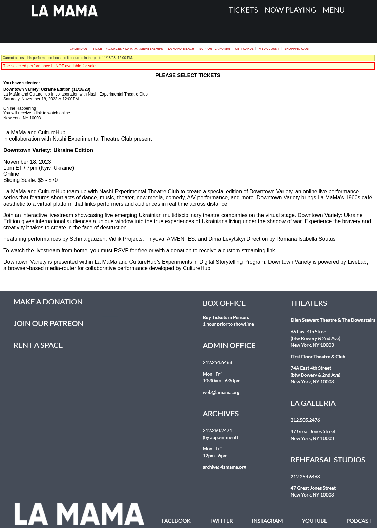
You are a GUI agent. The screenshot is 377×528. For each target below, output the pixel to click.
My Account (268, 48)
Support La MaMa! (214, 48)
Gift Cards (244, 48)
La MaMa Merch (181, 48)
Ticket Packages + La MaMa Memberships (128, 48)
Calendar (78, 48)
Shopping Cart (297, 48)
